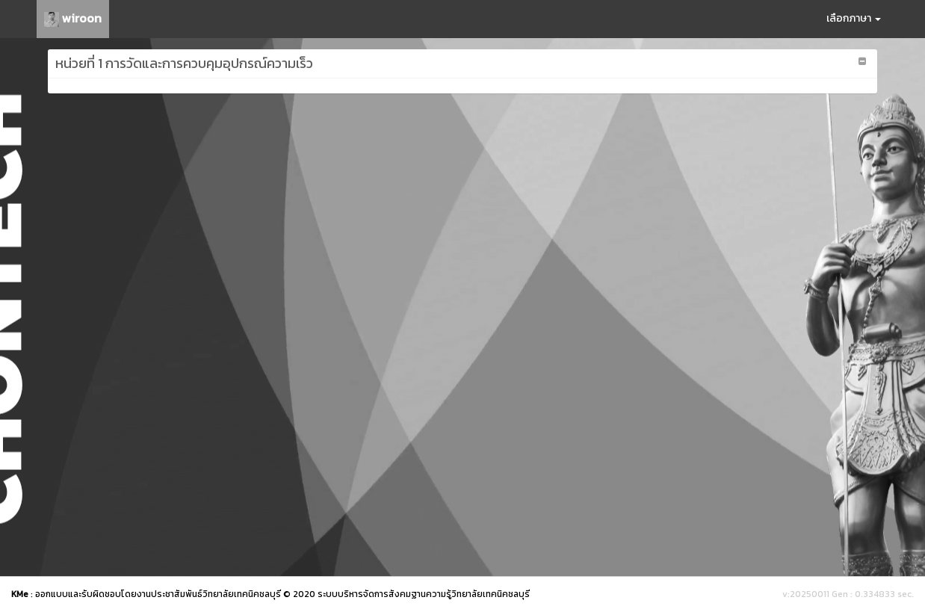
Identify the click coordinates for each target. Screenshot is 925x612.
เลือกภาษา (853, 18)
